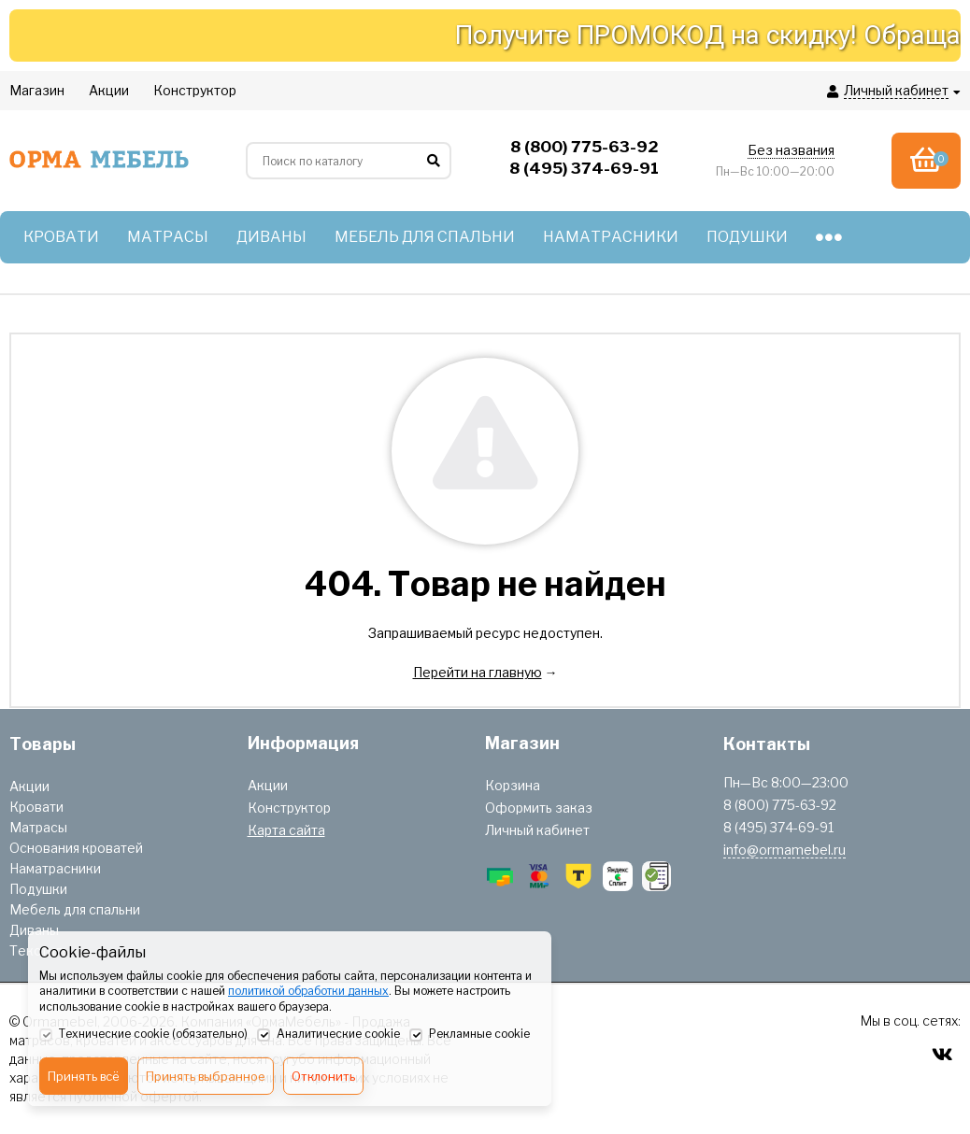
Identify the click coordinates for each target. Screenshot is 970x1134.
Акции (29, 786)
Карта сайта (286, 830)
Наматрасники (55, 868)
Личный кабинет (537, 830)
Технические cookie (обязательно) (143, 1035)
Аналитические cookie (328, 1035)
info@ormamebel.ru (784, 850)
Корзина (512, 785)
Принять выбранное (205, 1076)
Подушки (38, 889)
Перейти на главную (477, 672)
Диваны (34, 930)
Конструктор (289, 807)
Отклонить (323, 1076)
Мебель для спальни (74, 909)
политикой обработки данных (308, 991)
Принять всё (84, 1076)
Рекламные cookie (469, 1035)
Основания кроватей (76, 848)
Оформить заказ (538, 807)
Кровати (36, 807)
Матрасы (38, 827)
